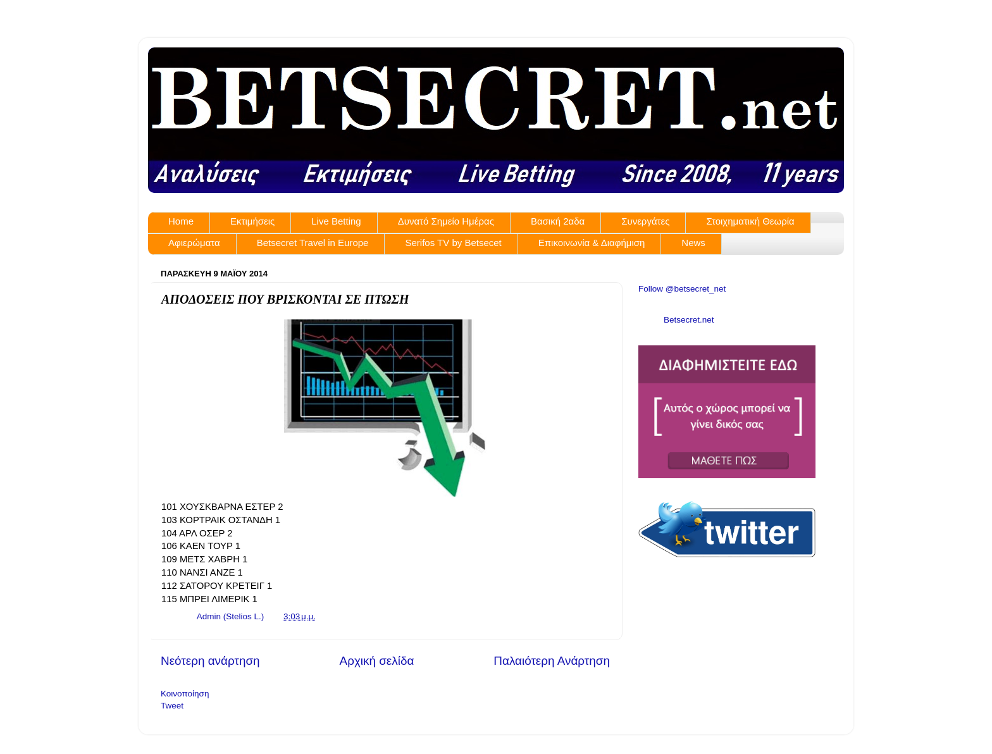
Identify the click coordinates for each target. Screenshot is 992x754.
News (693, 242)
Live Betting (336, 221)
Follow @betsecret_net (682, 289)
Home (181, 221)
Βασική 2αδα (558, 221)
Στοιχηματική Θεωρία (750, 221)
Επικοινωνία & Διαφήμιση (591, 242)
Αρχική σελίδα (377, 660)
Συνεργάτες (645, 221)
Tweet (172, 705)
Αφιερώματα (194, 242)
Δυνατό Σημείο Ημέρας (446, 221)
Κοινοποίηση (185, 693)
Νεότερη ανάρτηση (210, 660)
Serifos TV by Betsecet (453, 242)
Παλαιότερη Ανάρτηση (551, 660)
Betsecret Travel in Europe (313, 242)
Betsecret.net (689, 319)
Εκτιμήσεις (252, 221)
